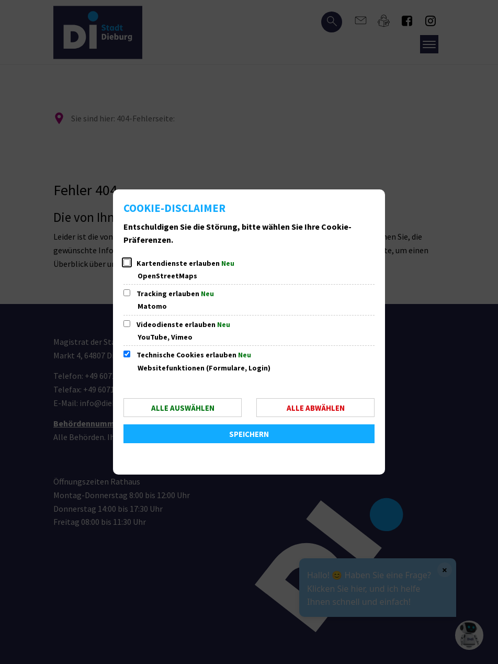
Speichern (249, 434)
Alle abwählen (316, 408)
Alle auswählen (182, 408)
